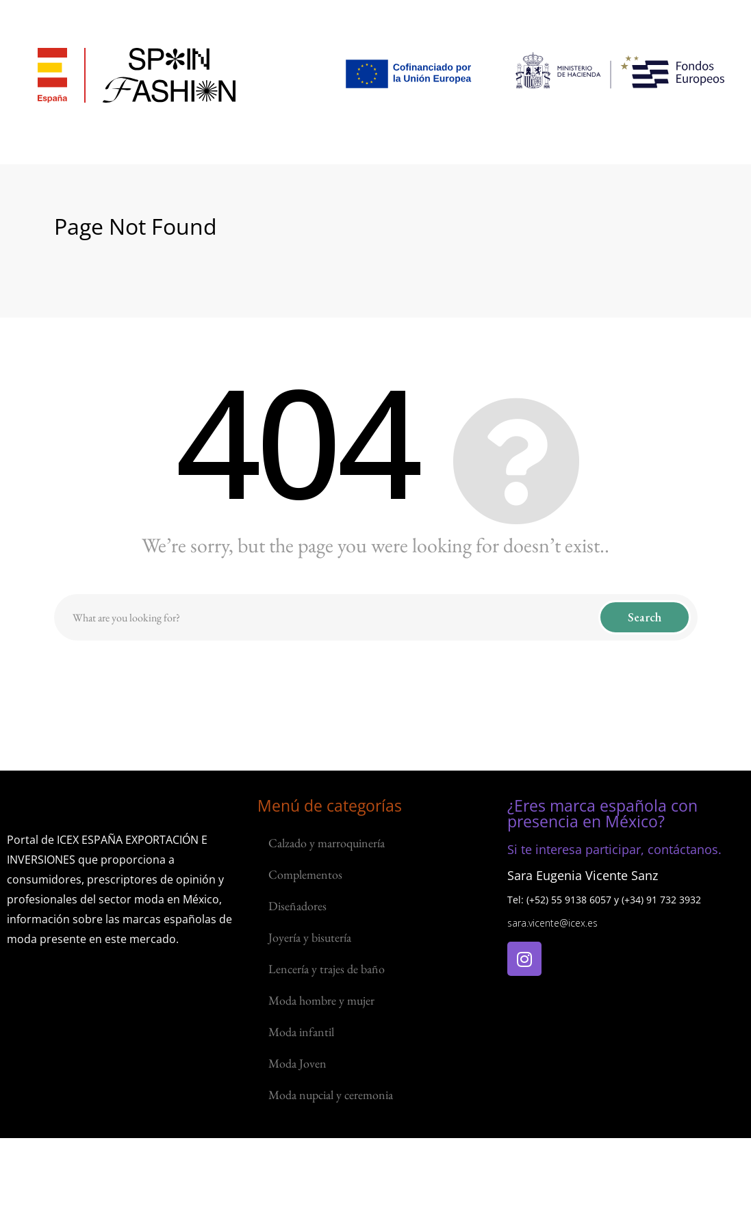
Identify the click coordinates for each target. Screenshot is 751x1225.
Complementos (305, 874)
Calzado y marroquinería (326, 843)
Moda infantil (301, 1032)
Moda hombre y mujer (321, 1000)
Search (644, 617)
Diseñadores (297, 906)
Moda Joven (297, 1063)
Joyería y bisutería (309, 937)
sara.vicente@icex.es (552, 922)
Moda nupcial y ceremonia (330, 1094)
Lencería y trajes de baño (326, 969)
